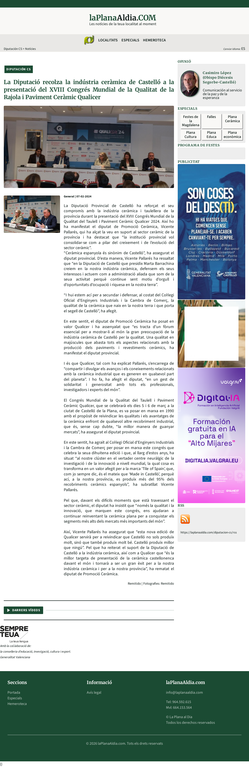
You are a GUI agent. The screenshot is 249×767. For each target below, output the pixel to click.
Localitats (108, 40)
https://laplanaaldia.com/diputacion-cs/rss (209, 532)
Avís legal (94, 692)
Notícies (30, 49)
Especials (130, 40)
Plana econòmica (232, 134)
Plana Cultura (190, 134)
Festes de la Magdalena (190, 121)
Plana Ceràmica (232, 119)
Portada (14, 692)
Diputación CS (13, 49)
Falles (211, 116)
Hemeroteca (154, 40)
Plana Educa (211, 134)
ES (243, 48)
